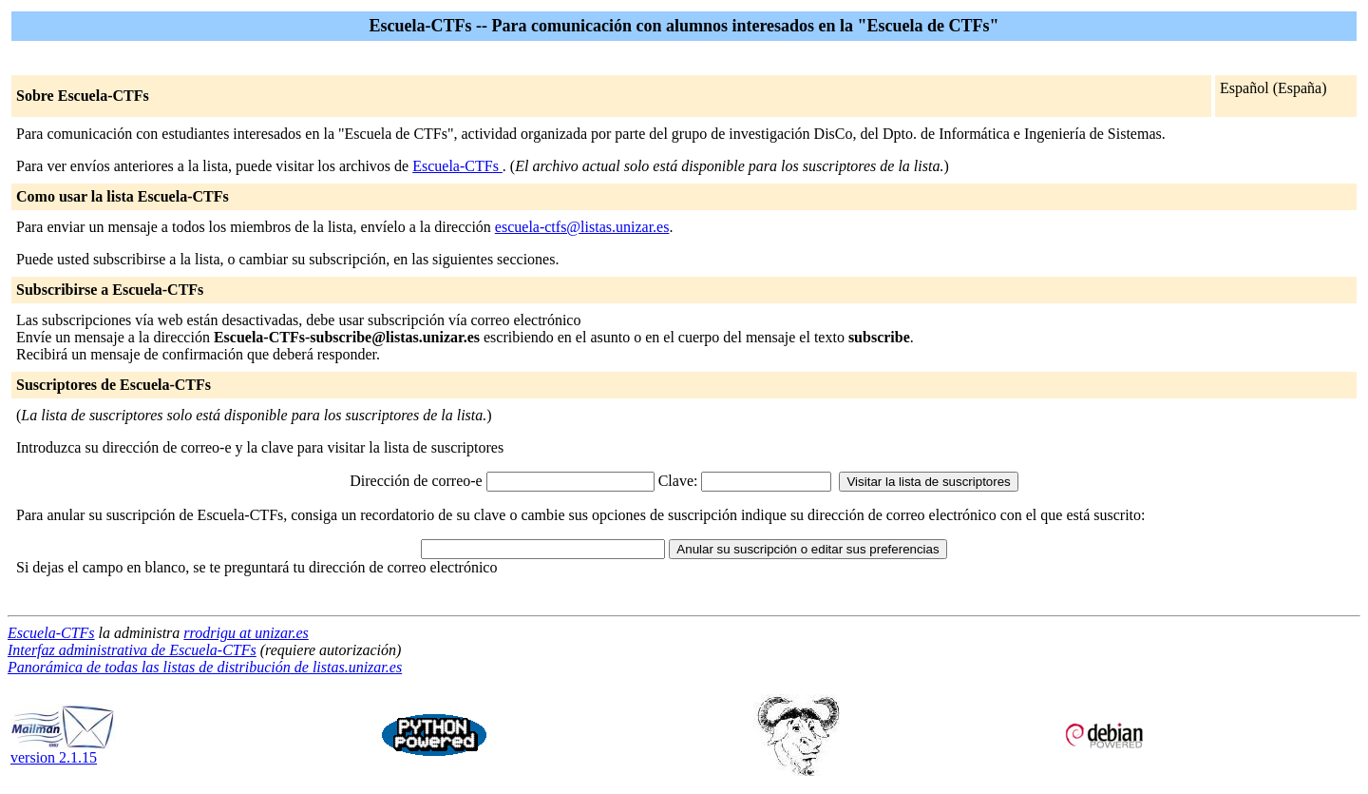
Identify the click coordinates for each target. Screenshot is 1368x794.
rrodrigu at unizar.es (245, 633)
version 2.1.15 (62, 750)
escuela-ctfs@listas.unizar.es (582, 227)
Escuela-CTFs (457, 166)
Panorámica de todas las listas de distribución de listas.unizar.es (205, 667)
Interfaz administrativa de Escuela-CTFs (132, 650)
